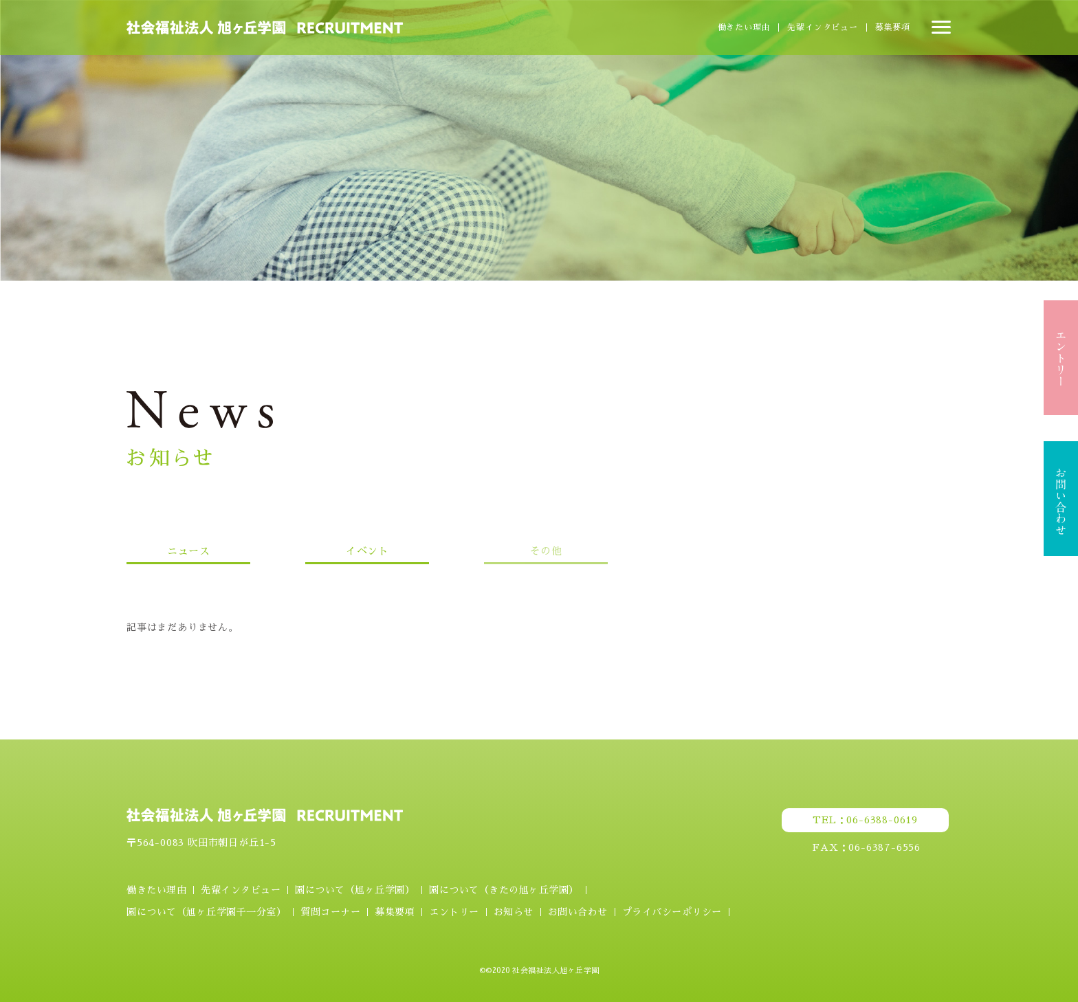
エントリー (454, 912)
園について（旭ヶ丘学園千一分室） (206, 912)
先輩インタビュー (822, 27)
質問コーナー (330, 912)
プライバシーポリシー (672, 912)
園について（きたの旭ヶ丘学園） (504, 890)
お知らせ (514, 912)
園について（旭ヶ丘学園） (355, 890)
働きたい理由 (744, 27)
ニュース (188, 551)
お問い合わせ (578, 912)
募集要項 (892, 27)
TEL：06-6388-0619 (865, 820)
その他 (546, 551)
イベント (367, 551)
